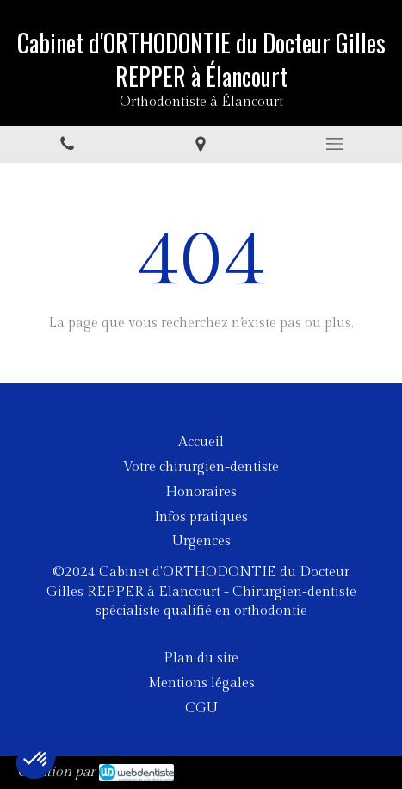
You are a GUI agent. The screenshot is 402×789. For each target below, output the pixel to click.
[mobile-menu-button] (335, 144)
